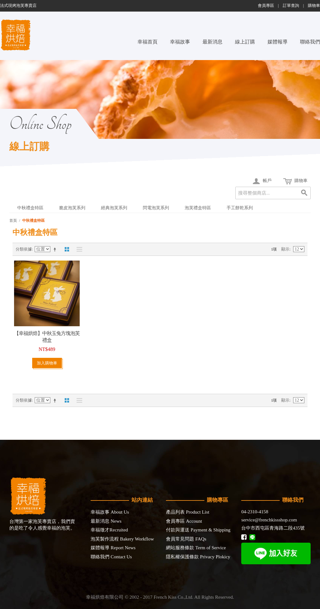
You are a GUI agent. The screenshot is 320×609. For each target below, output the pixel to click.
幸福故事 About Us (110, 512)
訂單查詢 (291, 5)
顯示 (285, 249)
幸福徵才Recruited (109, 529)
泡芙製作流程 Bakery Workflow (122, 538)
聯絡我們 (310, 41)
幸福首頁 (148, 41)
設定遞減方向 (56, 249)
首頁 (13, 220)
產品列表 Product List (187, 512)
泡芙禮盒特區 (198, 208)
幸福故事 (180, 41)
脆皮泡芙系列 (72, 208)
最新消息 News (106, 521)
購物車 (314, 5)
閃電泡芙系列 (156, 208)
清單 (77, 249)
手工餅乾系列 (240, 208)
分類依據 (24, 249)
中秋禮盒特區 (30, 208)
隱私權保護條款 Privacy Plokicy (198, 556)
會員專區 (266, 5)
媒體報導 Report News (113, 547)
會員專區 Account (184, 521)
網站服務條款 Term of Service (196, 547)
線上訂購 (245, 41)
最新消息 (212, 41)
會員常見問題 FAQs (186, 538)
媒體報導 (278, 41)
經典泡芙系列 (114, 208)
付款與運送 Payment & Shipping (198, 529)
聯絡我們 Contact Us (111, 556)
